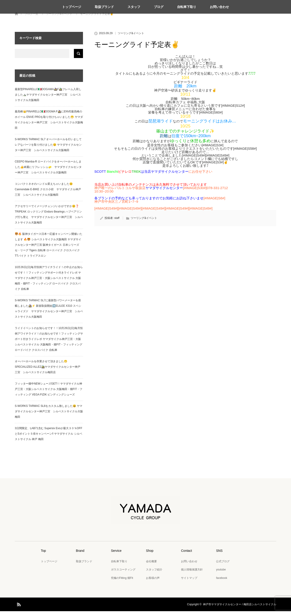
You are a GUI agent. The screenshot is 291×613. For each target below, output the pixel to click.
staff (116, 219)
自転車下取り (186, 7)
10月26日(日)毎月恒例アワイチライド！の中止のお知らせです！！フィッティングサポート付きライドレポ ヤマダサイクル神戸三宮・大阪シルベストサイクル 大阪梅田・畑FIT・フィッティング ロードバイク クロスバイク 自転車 (49, 279)
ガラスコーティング (123, 571)
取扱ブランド (104, 7)
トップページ (71, 7)
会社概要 (151, 563)
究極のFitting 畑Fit (122, 579)
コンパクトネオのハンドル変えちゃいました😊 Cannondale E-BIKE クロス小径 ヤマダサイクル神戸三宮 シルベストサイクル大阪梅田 (48, 191)
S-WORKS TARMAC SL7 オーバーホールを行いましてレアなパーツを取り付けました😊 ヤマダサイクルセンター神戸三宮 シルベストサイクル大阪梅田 (48, 146)
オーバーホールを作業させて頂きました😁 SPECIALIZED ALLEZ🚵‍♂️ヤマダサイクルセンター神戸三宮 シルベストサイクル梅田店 (47, 369)
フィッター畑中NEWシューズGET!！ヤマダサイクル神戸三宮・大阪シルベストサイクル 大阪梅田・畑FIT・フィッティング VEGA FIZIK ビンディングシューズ (48, 391)
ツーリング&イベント (131, 35)
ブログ (158, 7)
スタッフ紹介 (154, 571)
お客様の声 (153, 579)
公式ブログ (223, 563)
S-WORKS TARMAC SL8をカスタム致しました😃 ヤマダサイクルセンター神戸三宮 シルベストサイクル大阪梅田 (49, 413)
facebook (221, 579)
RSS (18, 605)
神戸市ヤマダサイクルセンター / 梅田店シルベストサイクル (239, 606)
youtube (221, 571)
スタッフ (134, 7)
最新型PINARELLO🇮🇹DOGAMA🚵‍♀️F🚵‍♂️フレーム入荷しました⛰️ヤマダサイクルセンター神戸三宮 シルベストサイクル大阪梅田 (48, 96)
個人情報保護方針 (192, 571)
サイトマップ (189, 579)
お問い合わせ (219, 7)
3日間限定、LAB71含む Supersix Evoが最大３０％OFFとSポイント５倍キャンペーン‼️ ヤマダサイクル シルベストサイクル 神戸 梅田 (48, 435)
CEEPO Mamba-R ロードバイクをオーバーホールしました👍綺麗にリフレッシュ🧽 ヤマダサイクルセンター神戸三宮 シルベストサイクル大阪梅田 (48, 169)
